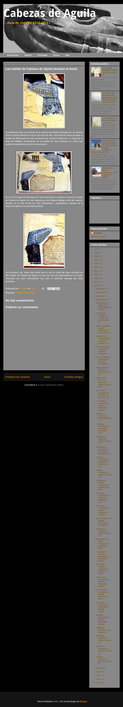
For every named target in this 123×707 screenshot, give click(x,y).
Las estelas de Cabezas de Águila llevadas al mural (103, 306)
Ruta (67, 55)
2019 (96, 253)
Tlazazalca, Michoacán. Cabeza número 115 (103, 440)
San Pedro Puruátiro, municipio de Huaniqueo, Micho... (102, 568)
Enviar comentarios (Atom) (51, 385)
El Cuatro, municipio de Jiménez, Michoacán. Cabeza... (102, 510)
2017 (96, 260)
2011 (96, 282)
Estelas (19, 293)
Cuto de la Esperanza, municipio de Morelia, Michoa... (102, 607)
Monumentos (13, 55)
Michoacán (29, 293)
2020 (96, 249)
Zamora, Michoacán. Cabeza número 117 (103, 417)
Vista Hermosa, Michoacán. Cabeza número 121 (103, 370)
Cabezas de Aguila (49, 13)
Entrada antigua (74, 376)
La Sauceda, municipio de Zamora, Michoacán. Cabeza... (102, 405)
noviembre (101, 292)
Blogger (83, 701)
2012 (96, 278)
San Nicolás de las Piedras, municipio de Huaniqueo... (104, 521)
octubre (99, 296)
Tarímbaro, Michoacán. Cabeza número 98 (103, 649)
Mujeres (28, 55)
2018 (96, 256)
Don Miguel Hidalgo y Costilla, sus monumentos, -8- (109, 71)
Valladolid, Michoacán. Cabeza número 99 (103, 639)
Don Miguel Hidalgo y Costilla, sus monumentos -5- (102, 317)
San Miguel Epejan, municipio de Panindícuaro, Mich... (103, 485)
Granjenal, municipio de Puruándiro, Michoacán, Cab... (102, 497)
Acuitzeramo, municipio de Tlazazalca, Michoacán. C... (103, 450)
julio (98, 672)
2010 (96, 285)
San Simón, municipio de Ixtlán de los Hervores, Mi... (103, 394)
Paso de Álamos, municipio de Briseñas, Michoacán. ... (103, 360)
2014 (96, 271)
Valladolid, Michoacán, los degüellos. (103, 630)
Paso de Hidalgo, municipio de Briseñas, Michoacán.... (103, 350)
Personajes (42, 55)
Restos (56, 55)
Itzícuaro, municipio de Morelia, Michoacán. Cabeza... (102, 619)
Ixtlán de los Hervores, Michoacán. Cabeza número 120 (103, 382)
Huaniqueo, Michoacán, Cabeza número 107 (103, 532)
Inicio (47, 376)
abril (98, 683)
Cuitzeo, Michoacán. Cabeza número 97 (103, 660)
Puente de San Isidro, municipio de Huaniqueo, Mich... (102, 543)
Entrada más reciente (17, 376)
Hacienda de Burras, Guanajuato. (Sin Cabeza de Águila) (109, 172)
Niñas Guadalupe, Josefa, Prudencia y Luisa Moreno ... (103, 329)
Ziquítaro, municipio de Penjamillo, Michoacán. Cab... (102, 461)
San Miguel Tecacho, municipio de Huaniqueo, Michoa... (102, 556)
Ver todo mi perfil (98, 237)
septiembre (101, 300)
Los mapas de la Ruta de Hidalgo (109, 119)
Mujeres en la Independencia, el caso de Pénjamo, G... (103, 339)
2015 (96, 267)
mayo (99, 679)
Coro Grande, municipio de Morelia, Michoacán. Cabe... (102, 594)
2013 (96, 274)
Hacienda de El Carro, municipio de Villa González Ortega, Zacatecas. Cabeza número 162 (104, 146)
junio (98, 675)
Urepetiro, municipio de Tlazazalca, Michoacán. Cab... (102, 428)
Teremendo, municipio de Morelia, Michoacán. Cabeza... (102, 581)
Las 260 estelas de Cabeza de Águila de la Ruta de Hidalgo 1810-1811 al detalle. (109, 97)
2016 (96, 263)
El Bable (97, 233)
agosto (99, 668)
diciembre (100, 289)
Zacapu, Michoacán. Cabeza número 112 (103, 473)
